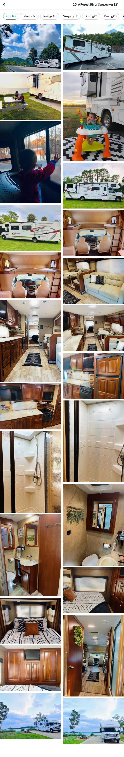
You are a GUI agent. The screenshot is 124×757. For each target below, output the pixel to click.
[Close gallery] (4, 4)
